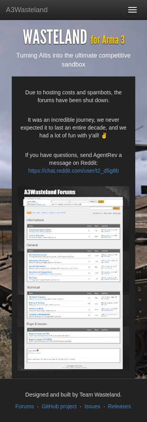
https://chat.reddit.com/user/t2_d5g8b (73, 171)
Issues (92, 406)
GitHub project (59, 406)
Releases (119, 406)
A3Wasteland (26, 10)
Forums (24, 406)
